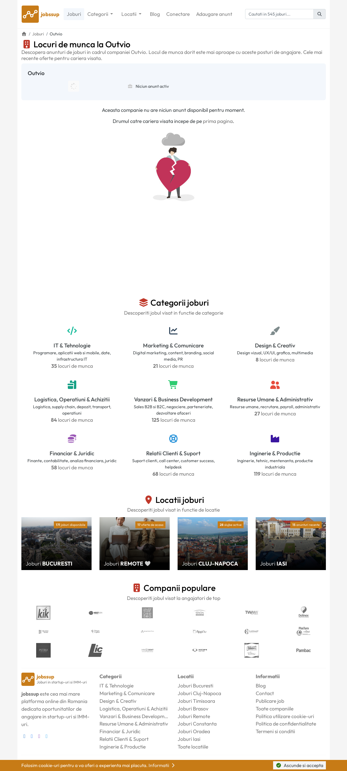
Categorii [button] (98, 14)
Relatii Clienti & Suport (173, 453)
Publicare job (270, 701)
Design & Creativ (275, 345)
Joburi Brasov (193, 708)
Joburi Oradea (194, 731)
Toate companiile (274, 708)
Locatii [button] (129, 14)
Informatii (162, 765)
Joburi (74, 14)
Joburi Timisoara (196, 701)
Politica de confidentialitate (286, 723)
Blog (155, 14)
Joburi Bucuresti (195, 685)
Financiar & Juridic (72, 453)
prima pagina (218, 121)
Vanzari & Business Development (173, 399)
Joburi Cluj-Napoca (199, 693)
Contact (265, 693)
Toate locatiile (193, 747)
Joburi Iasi (189, 739)
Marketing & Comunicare (173, 345)
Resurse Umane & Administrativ (275, 399)
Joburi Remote (194, 716)
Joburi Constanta (197, 723)
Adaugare (214, 14)
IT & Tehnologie (72, 345)
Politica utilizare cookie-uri (285, 716)
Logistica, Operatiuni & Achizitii (72, 399)
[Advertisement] (173, 258)
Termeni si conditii (275, 731)
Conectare (178, 14)
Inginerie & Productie (275, 453)
